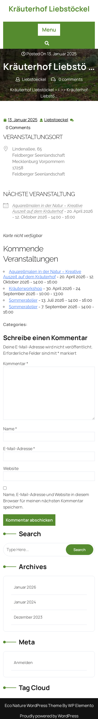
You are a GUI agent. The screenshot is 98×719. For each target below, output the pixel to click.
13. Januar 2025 (23, 119)
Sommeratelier (23, 300)
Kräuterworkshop (25, 288)
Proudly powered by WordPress (49, 716)
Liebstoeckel (56, 119)
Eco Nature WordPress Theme (33, 705)
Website (11, 468)
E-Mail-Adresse (19, 448)
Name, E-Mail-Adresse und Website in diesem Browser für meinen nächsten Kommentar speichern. (46, 501)
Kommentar (15, 363)
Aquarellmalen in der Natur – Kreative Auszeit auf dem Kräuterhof (42, 274)
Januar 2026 (25, 587)
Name (10, 429)
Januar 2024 (25, 602)
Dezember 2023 (28, 617)
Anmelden (23, 662)
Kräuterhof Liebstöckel (49, 9)
